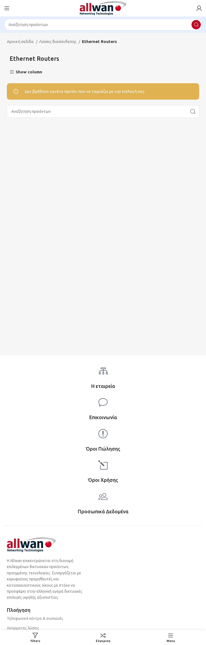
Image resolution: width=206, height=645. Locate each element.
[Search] (103, 24)
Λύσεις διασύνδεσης (58, 41)
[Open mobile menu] (6, 8)
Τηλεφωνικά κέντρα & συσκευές (35, 618)
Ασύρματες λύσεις (23, 628)
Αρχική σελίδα (21, 41)
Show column (29, 72)
